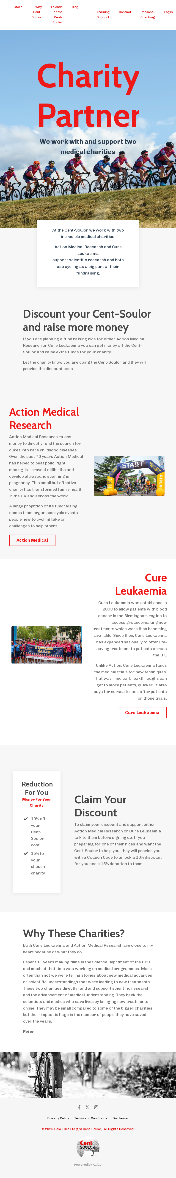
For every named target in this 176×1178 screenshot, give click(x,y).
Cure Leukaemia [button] (142, 713)
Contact (125, 12)
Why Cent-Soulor (37, 12)
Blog (75, 7)
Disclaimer (121, 1120)
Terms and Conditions (90, 1120)
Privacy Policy (58, 1120)
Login (168, 12)
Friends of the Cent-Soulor (57, 14)
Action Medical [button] (32, 541)
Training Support (103, 14)
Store (18, 7)
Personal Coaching (147, 14)
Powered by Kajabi (88, 1166)
